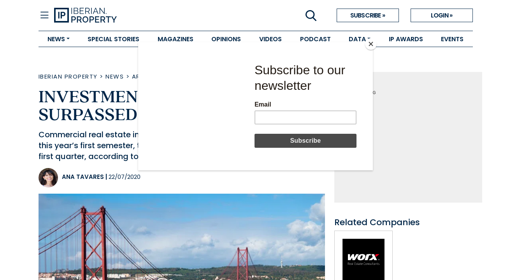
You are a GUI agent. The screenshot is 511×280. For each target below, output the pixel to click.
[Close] (371, 44)
